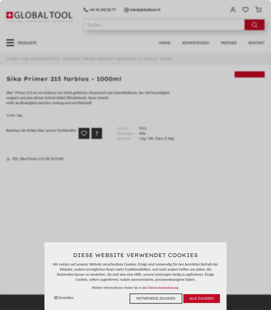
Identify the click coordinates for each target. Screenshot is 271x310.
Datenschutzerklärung (163, 288)
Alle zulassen (202, 298)
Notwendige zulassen (156, 298)
